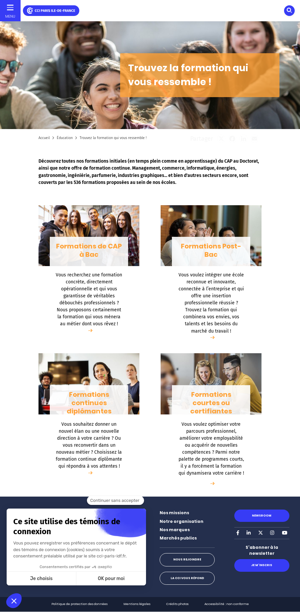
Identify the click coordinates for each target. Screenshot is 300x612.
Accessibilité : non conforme (226, 604)
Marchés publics (178, 538)
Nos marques (175, 530)
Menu (10, 16)
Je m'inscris (261, 565)
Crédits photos (177, 604)
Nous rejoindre (187, 559)
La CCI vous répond (187, 578)
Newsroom (261, 516)
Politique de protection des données (79, 604)
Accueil (44, 138)
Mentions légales (136, 604)
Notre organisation (181, 521)
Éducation (65, 138)
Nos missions (174, 513)
